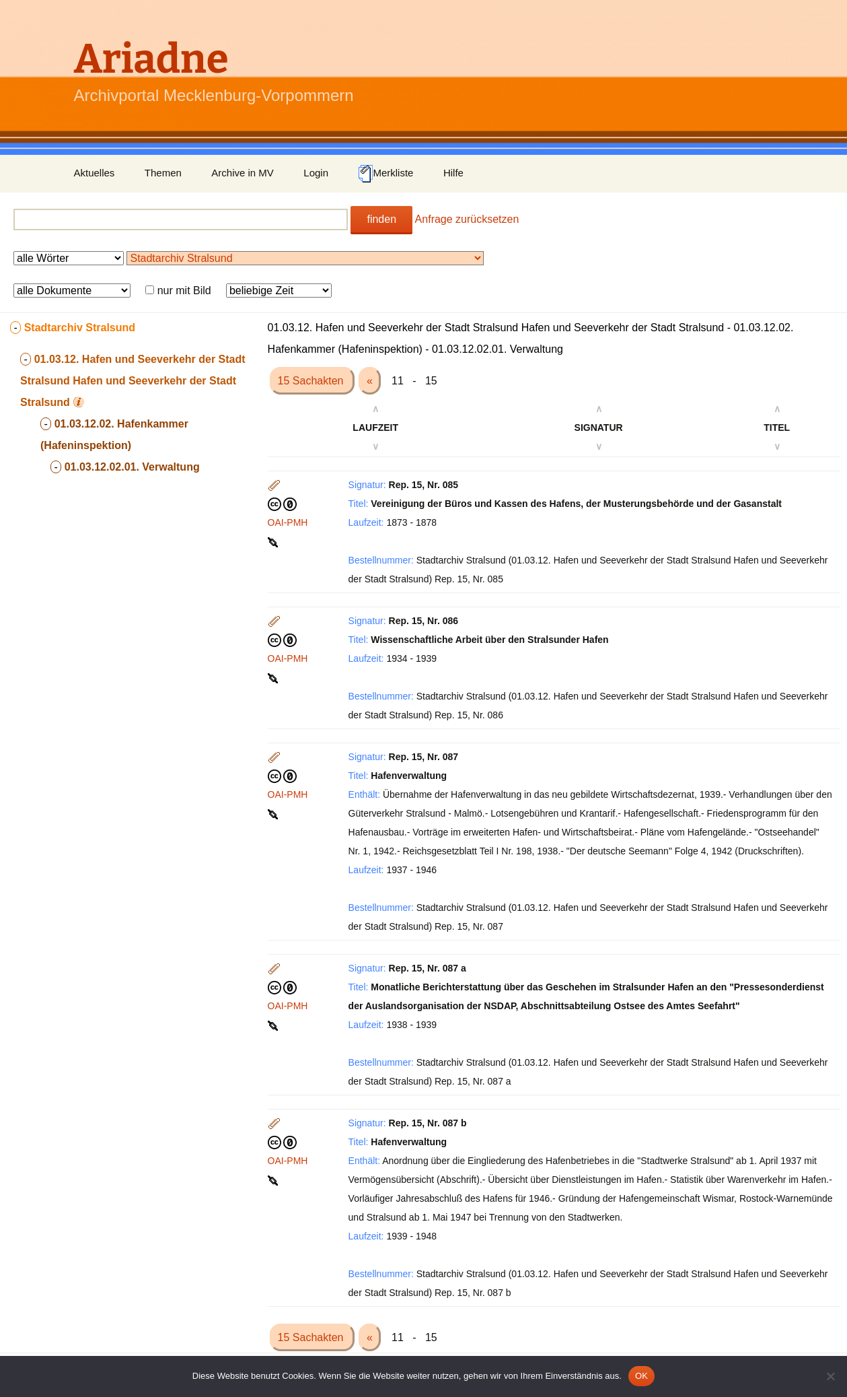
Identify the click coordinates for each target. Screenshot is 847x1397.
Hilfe (453, 172)
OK (641, 1376)
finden (381, 219)
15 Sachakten (312, 380)
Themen (163, 172)
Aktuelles (94, 172)
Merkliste (385, 173)
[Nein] (830, 1376)
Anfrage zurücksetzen (467, 219)
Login (315, 172)
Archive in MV (242, 172)
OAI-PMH (288, 522)
